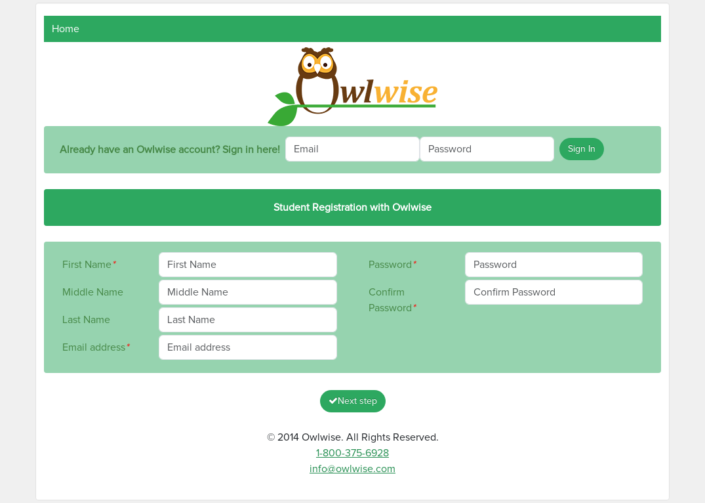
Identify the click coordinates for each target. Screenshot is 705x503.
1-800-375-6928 (352, 453)
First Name (88, 264)
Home (65, 29)
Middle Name (92, 292)
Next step (353, 401)
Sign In (581, 149)
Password (392, 264)
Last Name (86, 320)
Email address (95, 347)
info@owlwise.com (352, 469)
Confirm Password (392, 300)
